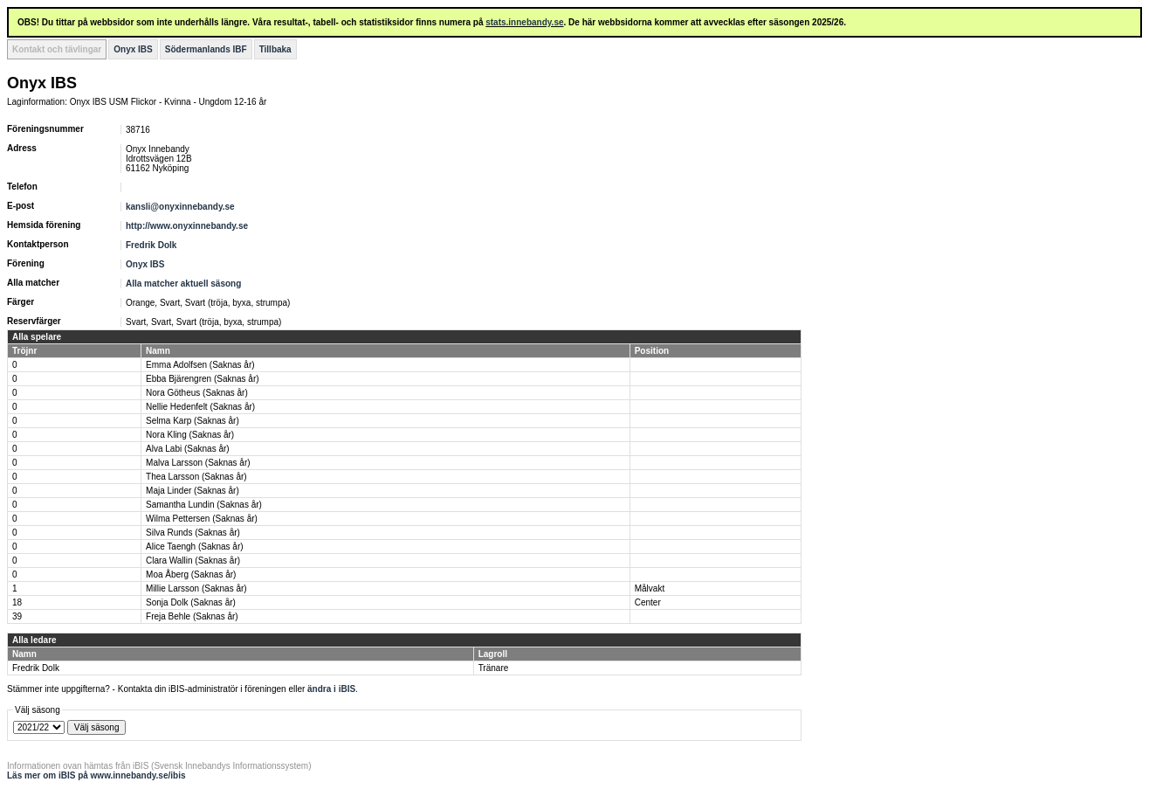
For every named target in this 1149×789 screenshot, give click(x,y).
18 (17, 602)
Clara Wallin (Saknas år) (193, 560)
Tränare (493, 668)
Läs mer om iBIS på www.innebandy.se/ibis (96, 775)
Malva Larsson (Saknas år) (198, 462)
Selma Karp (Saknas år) (192, 421)
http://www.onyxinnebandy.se (187, 226)
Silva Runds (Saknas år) (193, 532)
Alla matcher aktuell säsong (183, 283)
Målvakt (649, 588)
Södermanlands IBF (206, 49)
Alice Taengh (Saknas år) (195, 546)
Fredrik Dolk (151, 245)
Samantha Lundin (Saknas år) (204, 504)
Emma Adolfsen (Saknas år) (200, 365)
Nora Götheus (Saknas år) (197, 393)
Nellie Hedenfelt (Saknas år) (200, 407)
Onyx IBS (133, 49)
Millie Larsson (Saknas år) (196, 588)
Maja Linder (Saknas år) (192, 490)
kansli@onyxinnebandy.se (180, 206)
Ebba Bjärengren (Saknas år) (202, 379)
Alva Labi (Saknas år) (188, 448)
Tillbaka (275, 49)
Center (648, 602)
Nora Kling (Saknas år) (190, 434)
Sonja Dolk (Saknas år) (191, 602)
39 (17, 616)
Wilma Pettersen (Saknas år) (202, 518)
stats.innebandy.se (524, 22)
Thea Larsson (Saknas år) (196, 476)
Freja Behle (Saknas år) (192, 616)
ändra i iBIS (331, 689)
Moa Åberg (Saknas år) (191, 574)
